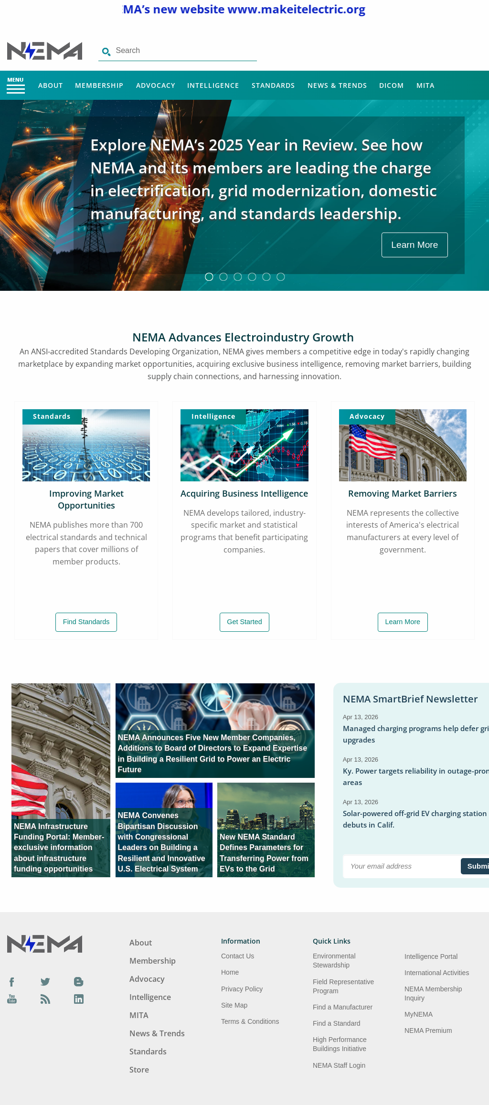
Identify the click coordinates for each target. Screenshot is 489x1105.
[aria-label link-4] (266, 830)
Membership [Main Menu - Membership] (99, 85)
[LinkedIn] (79, 998)
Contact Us (237, 956)
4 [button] (251, 276)
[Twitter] (45, 982)
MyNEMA (418, 1014)
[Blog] (79, 982)
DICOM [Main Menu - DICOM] (391, 85)
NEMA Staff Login (339, 1065)
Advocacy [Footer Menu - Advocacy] (147, 979)
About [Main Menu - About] (50, 85)
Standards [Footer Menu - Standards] (148, 1051)
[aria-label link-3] (164, 830)
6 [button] (280, 276)
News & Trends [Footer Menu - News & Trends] (157, 1033)
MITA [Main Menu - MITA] (425, 85)
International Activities (436, 973)
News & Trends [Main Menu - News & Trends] (337, 85)
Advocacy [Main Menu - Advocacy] (155, 85)
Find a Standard (337, 1023)
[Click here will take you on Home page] (45, 50)
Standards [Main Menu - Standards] (273, 85)
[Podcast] (45, 998)
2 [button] (223, 276)
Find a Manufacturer (342, 1007)
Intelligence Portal (430, 956)
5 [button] (266, 276)
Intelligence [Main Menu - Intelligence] (213, 85)
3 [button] (237, 276)
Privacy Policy (242, 989)
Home (230, 972)
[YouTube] (12, 998)
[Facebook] (12, 982)
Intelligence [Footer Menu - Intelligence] (150, 997)
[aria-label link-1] (59, 780)
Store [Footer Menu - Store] (139, 1069)
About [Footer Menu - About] (140, 942)
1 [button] (208, 276)
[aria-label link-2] (215, 730)
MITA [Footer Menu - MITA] (139, 1015)
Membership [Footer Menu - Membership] (152, 961)
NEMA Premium (428, 1030)
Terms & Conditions (250, 1021)
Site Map (234, 1005)
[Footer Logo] (44, 943)
